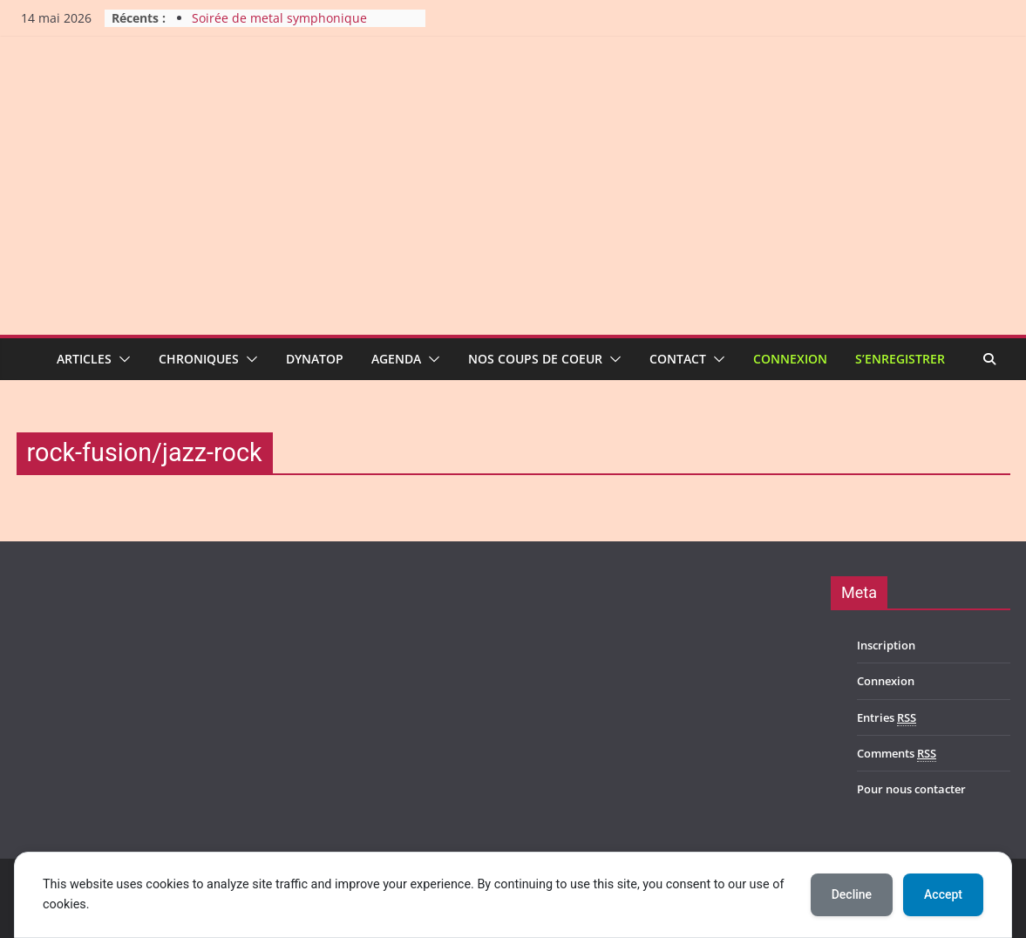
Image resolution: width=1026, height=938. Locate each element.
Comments (896, 753)
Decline (852, 894)
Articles (84, 358)
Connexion (790, 358)
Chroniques (199, 358)
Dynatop (314, 358)
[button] (121, 359)
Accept (943, 894)
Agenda (396, 358)
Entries (886, 718)
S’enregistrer (900, 358)
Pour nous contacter (911, 789)
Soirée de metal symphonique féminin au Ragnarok (279, 27)
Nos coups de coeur (535, 358)
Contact (677, 358)
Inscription (886, 645)
